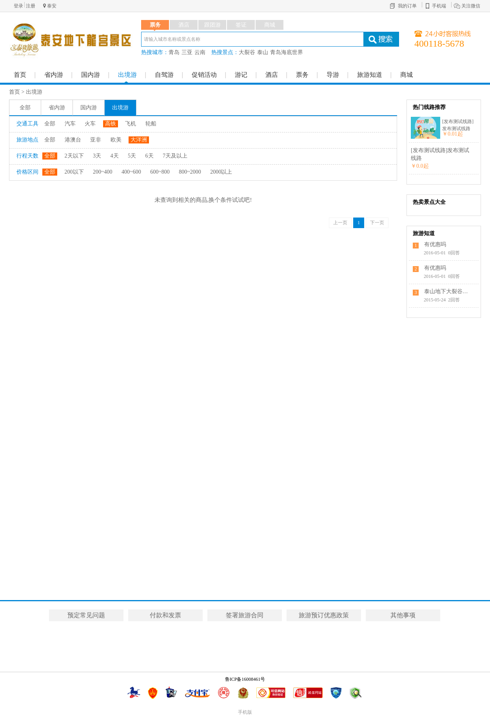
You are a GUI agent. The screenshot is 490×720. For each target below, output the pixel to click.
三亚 (186, 52)
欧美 (116, 140)
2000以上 (221, 172)
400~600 (131, 172)
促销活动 (204, 74)
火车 (90, 124)
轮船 (150, 124)
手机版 (245, 712)
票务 (302, 74)
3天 (97, 156)
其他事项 (403, 615)
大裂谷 (247, 52)
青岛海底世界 (286, 52)
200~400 (103, 172)
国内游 (90, 74)
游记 (241, 74)
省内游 (53, 74)
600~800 (160, 172)
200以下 (74, 172)
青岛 (174, 52)
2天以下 (74, 156)
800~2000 (190, 172)
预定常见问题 (86, 615)
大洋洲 (139, 140)
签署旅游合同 (244, 615)
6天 (149, 156)
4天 (115, 156)
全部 (25, 108)
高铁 (110, 124)
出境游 (127, 74)
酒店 (271, 74)
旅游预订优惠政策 (324, 615)
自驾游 (164, 74)
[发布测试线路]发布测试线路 (458, 125)
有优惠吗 (435, 244)
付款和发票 (165, 615)
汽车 (70, 124)
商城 (406, 74)
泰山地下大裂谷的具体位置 (447, 291)
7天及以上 (175, 156)
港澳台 (73, 140)
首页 (20, 74)
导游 (333, 74)
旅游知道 (369, 74)
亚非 (95, 140)
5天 (132, 156)
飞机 (130, 124)
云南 (199, 52)
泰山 (262, 52)
